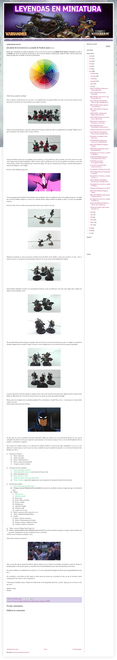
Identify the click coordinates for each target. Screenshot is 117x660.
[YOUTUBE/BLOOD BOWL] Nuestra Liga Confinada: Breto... (99, 101)
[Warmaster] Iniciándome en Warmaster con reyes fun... (98, 122)
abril (91, 217)
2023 (90, 63)
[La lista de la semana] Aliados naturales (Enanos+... (98, 165)
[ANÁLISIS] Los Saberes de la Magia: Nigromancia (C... (98, 114)
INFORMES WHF (17, 39)
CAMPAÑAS (28, 39)
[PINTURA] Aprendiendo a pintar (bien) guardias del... (99, 149)
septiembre (93, 81)
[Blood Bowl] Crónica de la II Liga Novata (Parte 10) (99, 97)
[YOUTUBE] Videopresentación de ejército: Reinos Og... (99, 118)
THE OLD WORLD (87, 39)
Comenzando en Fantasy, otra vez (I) (100, 169)
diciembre (93, 73)
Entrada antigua (77, 649)
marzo (92, 219)
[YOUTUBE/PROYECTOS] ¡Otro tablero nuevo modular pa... (99, 204)
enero (92, 225)
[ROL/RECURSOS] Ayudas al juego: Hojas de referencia (100, 195)
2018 (90, 230)
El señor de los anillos (17, 601)
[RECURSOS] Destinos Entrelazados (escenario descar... (99, 126)
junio (91, 212)
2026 (90, 56)
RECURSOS (58, 39)
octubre (92, 78)
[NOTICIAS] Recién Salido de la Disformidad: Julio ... (99, 89)
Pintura (37, 601)
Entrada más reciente (12, 649)
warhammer (42, 601)
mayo (92, 214)
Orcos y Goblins (31, 601)
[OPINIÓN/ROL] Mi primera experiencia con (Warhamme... (98, 141)
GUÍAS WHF (38, 39)
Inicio (45, 649)
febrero (92, 222)
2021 (90, 69)
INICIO (7, 39)
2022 (90, 66)
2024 (90, 61)
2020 (90, 71)
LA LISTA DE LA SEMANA (72, 39)
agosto (92, 83)
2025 (90, 58)
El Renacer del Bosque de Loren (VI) (100, 188)
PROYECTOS (48, 39)
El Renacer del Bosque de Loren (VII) (100, 129)
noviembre (93, 76)
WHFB (48, 601)
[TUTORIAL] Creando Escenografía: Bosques (96, 161)
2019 (90, 228)
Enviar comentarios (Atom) (21, 652)
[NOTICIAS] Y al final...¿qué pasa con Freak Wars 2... (99, 105)
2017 (90, 233)
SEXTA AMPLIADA (101, 39)
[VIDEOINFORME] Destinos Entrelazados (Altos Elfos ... (99, 157)
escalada (25, 601)
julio (91, 86)
